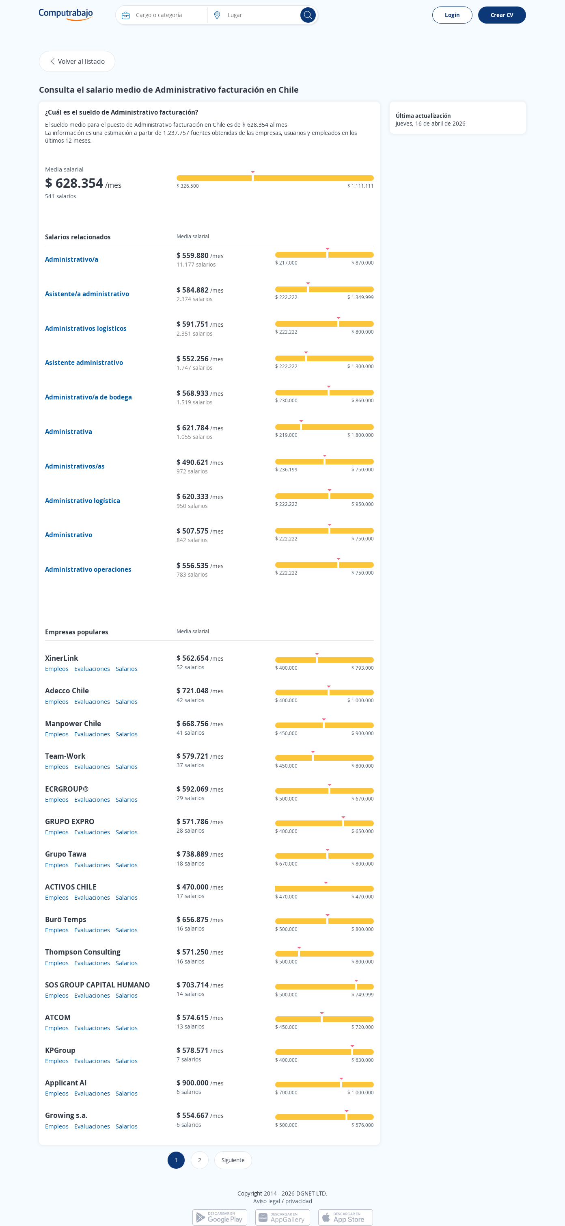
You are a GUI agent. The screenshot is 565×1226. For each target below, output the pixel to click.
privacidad (298, 1201)
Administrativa (68, 431)
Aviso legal (266, 1201)
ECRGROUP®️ (66, 789)
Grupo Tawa (65, 854)
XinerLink (61, 658)
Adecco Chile (67, 690)
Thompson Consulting (83, 952)
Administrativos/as (75, 466)
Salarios (127, 668)
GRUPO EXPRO (70, 821)
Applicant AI (66, 1082)
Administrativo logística (82, 500)
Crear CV (502, 15)
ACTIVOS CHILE (71, 887)
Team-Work (65, 756)
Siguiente (233, 1160)
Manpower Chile (73, 723)
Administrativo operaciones (88, 569)
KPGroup (60, 1050)
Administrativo (68, 534)
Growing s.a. (66, 1115)
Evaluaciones (92, 668)
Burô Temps (65, 919)
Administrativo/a (71, 259)
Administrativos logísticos (86, 328)
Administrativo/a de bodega (88, 397)
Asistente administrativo (84, 362)
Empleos (57, 668)
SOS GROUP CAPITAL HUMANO (97, 984)
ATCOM (58, 1017)
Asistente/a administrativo (87, 293)
